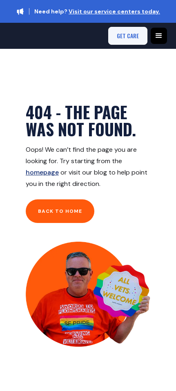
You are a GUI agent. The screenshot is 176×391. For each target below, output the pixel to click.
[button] (159, 36)
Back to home (60, 211)
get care (128, 35)
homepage (42, 172)
